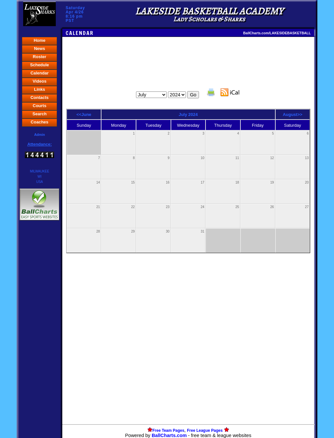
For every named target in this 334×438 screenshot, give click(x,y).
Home (39, 40)
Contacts (39, 97)
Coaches (39, 122)
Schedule (39, 64)
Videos (39, 81)
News (39, 48)
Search (40, 113)
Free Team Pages (168, 430)
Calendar (39, 73)
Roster (39, 56)
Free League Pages (204, 430)
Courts (39, 105)
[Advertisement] (39, 334)
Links (39, 89)
